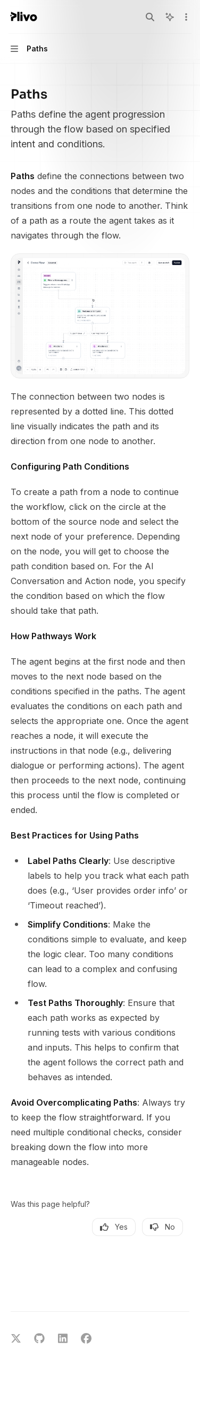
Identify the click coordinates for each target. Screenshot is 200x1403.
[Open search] (150, 16)
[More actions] (186, 17)
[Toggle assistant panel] (169, 17)
